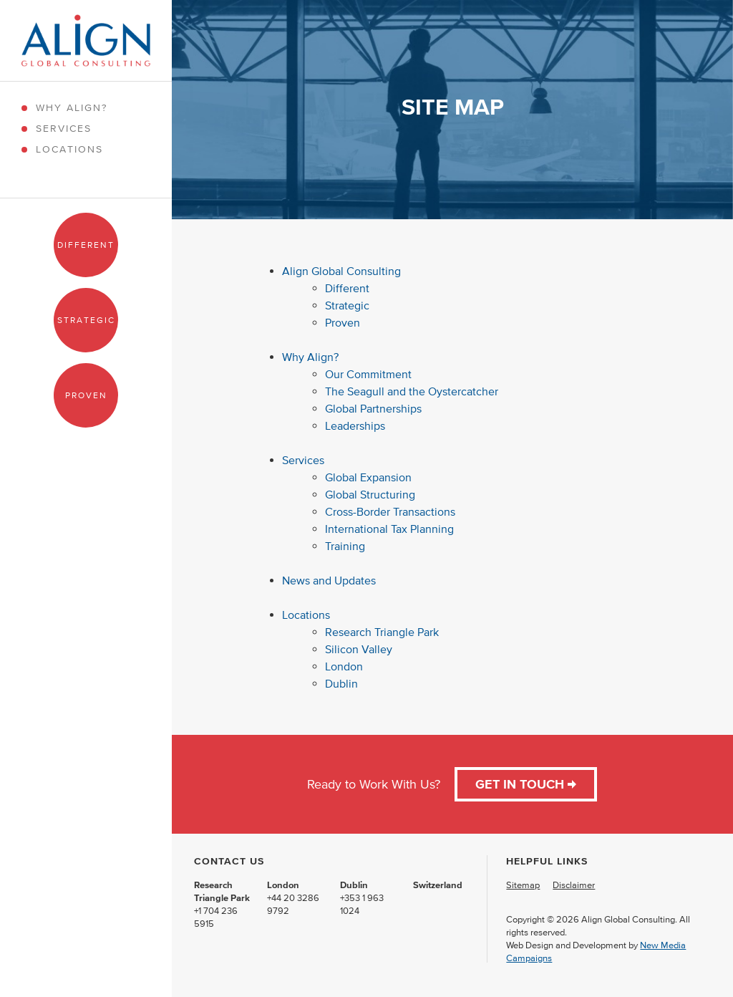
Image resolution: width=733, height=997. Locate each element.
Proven (86, 395)
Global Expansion (368, 477)
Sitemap (523, 885)
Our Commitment (368, 373)
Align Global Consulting (341, 270)
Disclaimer (574, 885)
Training (345, 545)
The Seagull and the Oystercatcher (411, 391)
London (344, 666)
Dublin (343, 683)
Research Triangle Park (382, 631)
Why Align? (71, 108)
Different (86, 244)
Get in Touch (525, 784)
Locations (69, 150)
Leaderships (355, 425)
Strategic (86, 319)
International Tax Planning (391, 528)
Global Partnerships (373, 408)
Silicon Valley (358, 648)
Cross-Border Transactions (390, 511)
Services (64, 129)
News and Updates (329, 580)
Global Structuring (370, 494)
